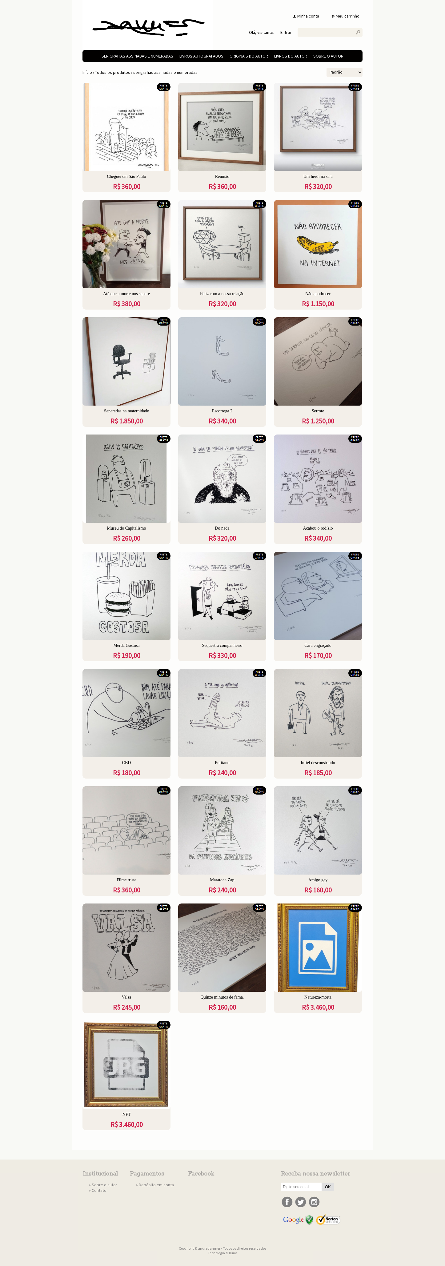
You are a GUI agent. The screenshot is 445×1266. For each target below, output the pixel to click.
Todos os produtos (112, 72)
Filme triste (126, 880)
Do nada (222, 528)
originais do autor (249, 56)
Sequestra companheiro (222, 645)
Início (87, 72)
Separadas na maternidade (126, 411)
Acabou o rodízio (318, 528)
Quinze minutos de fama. (222, 997)
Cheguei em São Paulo (126, 176)
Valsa (126, 997)
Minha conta (308, 16)
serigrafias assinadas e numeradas (137, 56)
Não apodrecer (318, 293)
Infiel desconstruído (318, 762)
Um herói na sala (317, 176)
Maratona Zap (222, 880)
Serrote (318, 411)
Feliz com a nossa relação (222, 293)
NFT (126, 1114)
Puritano (222, 762)
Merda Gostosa (126, 645)
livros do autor (290, 56)
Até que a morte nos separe (126, 293)
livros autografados (201, 56)
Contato (99, 1190)
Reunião (222, 176)
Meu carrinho (347, 16)
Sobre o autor (328, 56)
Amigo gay (318, 880)
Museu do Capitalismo (126, 528)
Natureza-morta (317, 997)
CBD (126, 762)
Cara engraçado (317, 645)
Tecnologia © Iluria (222, 1253)
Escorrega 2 (222, 411)
